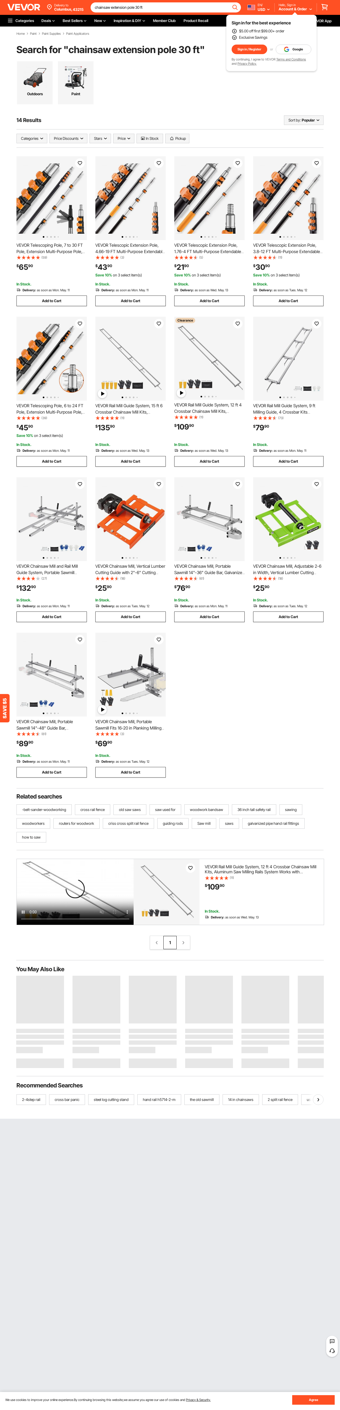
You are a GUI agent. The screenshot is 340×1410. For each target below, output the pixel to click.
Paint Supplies (51, 34)
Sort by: (294, 120)
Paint (33, 34)
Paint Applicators (77, 34)
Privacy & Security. (198, 1400)
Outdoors (35, 94)
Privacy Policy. (247, 64)
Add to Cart (51, 300)
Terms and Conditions (291, 59)
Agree (313, 1400)
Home (20, 34)
